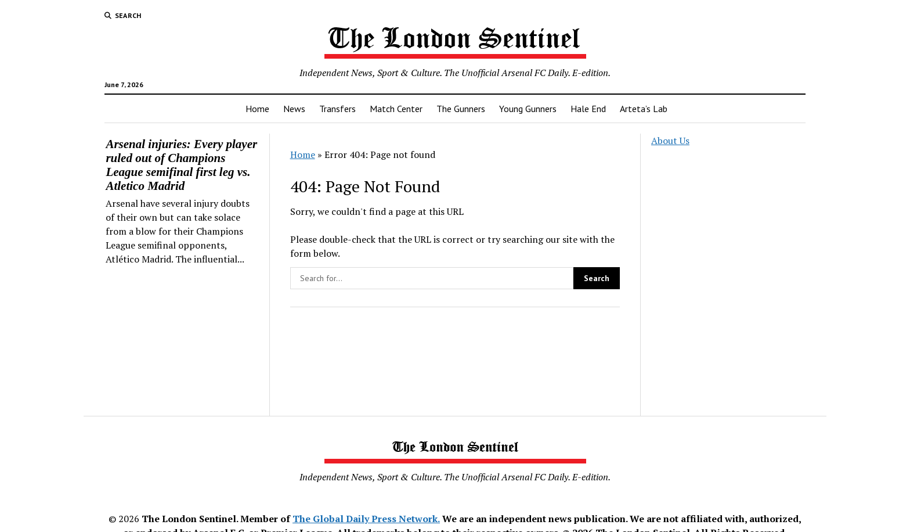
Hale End (588, 108)
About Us (670, 140)
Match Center (396, 108)
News (294, 108)
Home (257, 108)
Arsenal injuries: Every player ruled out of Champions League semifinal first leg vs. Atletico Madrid (181, 165)
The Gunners (460, 108)
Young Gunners (528, 108)
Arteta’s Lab (643, 108)
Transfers (337, 108)
